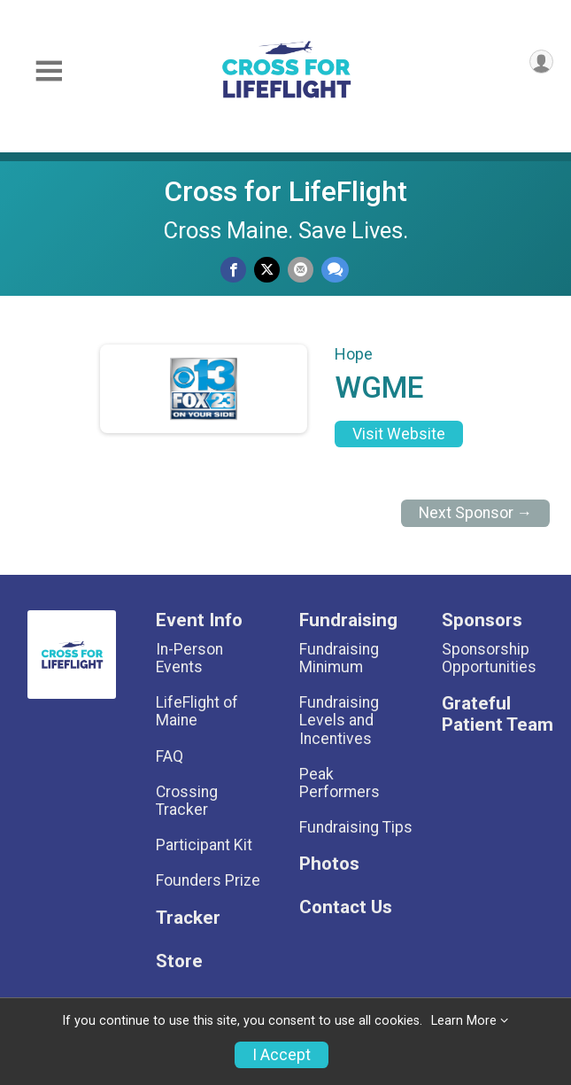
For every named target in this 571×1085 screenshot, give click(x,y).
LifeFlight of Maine (197, 711)
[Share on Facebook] (233, 270)
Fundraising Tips (356, 827)
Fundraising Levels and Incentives (339, 720)
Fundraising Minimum (339, 658)
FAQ (169, 756)
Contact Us (345, 907)
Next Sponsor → (476, 513)
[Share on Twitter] (267, 270)
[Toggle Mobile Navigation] (48, 71)
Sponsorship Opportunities (489, 658)
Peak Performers (339, 783)
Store (179, 961)
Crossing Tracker (187, 800)
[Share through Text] (335, 270)
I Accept (281, 1055)
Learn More (464, 1020)
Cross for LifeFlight (285, 191)
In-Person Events (189, 658)
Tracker (188, 918)
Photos (329, 864)
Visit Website (398, 434)
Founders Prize (208, 880)
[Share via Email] (300, 270)
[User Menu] (541, 62)
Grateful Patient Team (497, 714)
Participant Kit (204, 845)
